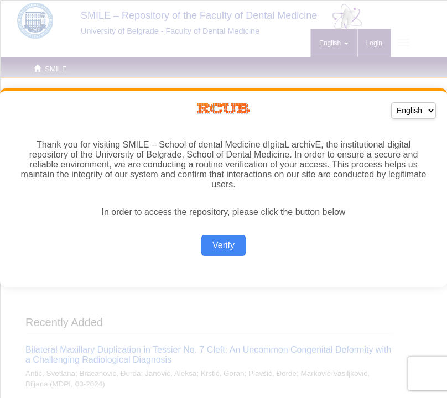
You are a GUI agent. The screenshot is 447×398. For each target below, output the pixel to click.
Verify (223, 245)
